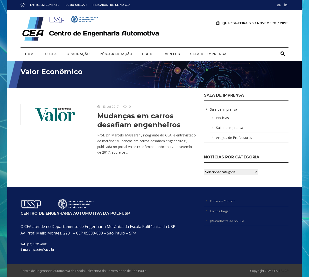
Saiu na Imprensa (229, 127)
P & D (147, 54)
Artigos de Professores (234, 137)
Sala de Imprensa (208, 54)
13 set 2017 (110, 106)
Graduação (78, 54)
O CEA (51, 54)
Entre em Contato (45, 5)
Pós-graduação (116, 54)
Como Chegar (76, 5)
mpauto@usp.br (42, 249)
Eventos (171, 54)
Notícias (222, 117)
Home (30, 54)
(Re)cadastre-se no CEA (111, 5)
